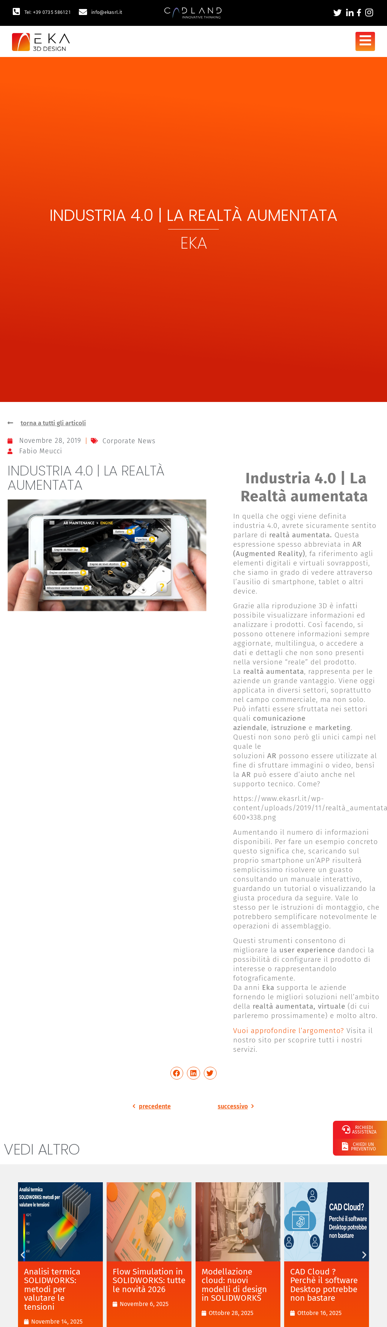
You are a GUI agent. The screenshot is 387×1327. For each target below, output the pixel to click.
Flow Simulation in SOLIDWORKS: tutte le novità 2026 (149, 1281)
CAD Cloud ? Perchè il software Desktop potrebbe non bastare (324, 1285)
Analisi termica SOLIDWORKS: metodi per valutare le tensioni (52, 1290)
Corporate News (128, 442)
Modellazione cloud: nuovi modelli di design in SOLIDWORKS (234, 1285)
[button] (176, 1074)
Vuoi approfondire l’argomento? (288, 1031)
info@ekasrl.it (106, 12)
